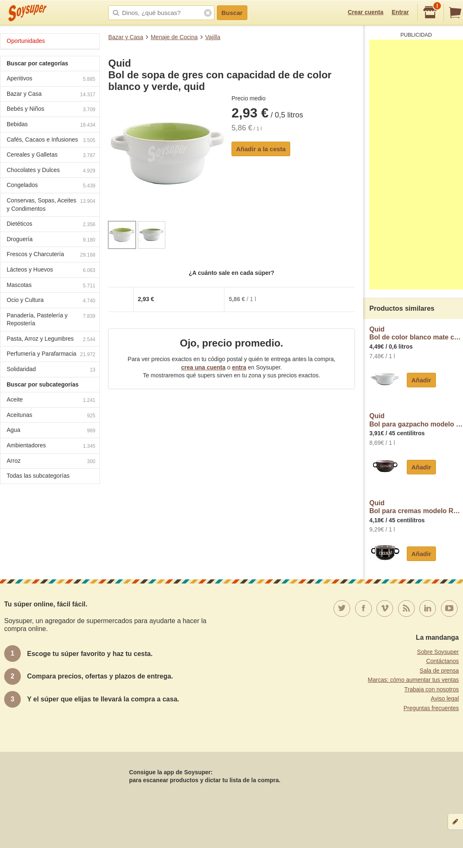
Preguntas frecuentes (431, 708)
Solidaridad (51, 370)
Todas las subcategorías (38, 475)
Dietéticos (51, 224)
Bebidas (51, 125)
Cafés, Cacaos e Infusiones (51, 140)
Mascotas (51, 286)
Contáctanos (442, 661)
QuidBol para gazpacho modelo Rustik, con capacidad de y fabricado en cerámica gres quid (416, 420)
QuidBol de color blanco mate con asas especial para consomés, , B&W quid (416, 333)
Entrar (400, 12)
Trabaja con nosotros (431, 689)
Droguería (51, 240)
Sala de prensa (439, 670)
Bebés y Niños (51, 109)
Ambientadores (51, 446)
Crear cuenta (365, 12)
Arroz (51, 461)
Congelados (51, 186)
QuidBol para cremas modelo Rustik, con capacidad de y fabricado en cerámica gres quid (416, 507)
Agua (51, 430)
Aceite (51, 400)
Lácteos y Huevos (51, 270)
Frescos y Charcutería (51, 255)
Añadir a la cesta (261, 148)
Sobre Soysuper (438, 651)
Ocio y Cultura (51, 301)
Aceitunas (51, 416)
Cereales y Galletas (51, 155)
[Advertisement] (416, 164)
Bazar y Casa (125, 37)
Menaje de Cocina (174, 37)
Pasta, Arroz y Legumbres (51, 339)
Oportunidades (26, 40)
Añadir (421, 380)
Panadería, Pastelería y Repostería (51, 319)
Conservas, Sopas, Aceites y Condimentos (51, 204)
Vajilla (212, 37)
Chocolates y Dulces (51, 171)
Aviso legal (445, 698)
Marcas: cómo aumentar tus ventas (413, 679)
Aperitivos (51, 79)
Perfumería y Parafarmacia (51, 354)
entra (239, 367)
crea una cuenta (203, 367)
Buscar (232, 12)
